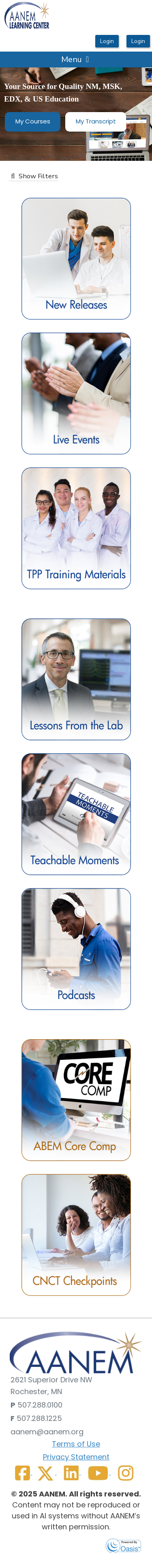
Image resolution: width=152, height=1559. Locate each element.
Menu (75, 59)
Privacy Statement (76, 1457)
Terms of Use (76, 1444)
